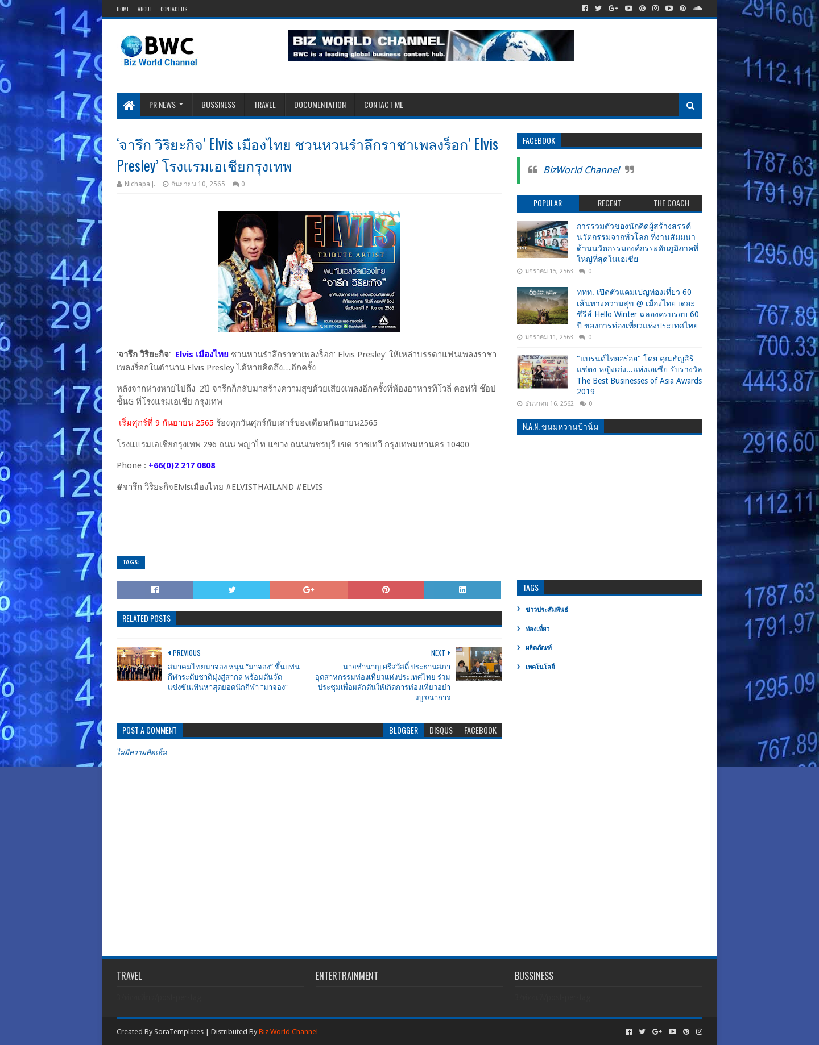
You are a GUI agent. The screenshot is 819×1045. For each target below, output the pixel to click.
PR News (162, 104)
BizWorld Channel (581, 170)
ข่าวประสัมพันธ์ (547, 610)
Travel (265, 104)
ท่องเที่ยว (537, 629)
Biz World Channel (288, 1031)
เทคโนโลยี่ (540, 667)
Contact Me (383, 104)
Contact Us (173, 9)
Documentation (320, 104)
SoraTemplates (179, 1031)
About (145, 9)
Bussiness (218, 104)
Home (123, 9)
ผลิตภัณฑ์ (539, 648)
